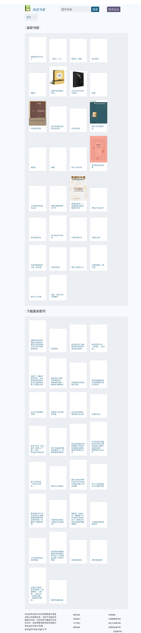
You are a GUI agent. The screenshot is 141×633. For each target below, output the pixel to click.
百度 (41, 625)
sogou (41, 629)
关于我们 (76, 623)
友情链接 (111, 615)
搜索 (95, 9)
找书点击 (113, 9)
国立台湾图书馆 (114, 623)
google (28, 629)
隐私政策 (76, 627)
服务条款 (76, 615)
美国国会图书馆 (114, 627)
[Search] (75, 9)
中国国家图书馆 (114, 619)
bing (34, 629)
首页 (29, 17)
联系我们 (76, 619)
